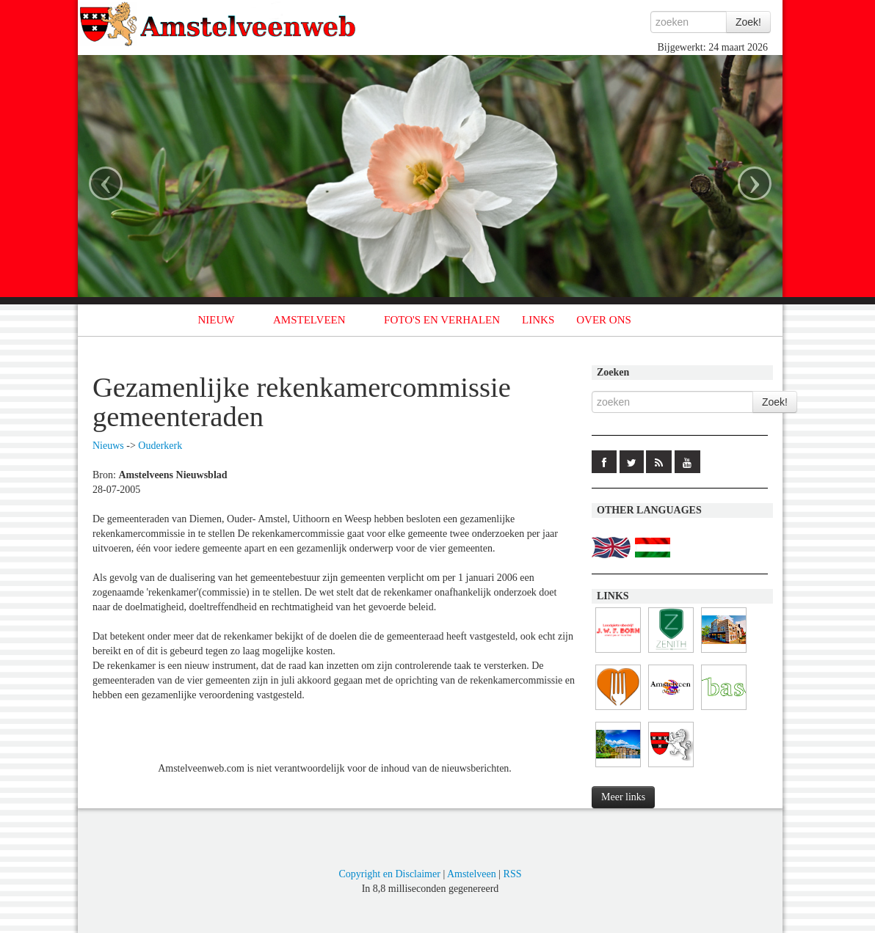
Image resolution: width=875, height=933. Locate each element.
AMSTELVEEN (309, 320)
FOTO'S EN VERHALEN (442, 320)
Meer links (623, 796)
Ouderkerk (160, 445)
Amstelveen (471, 873)
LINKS (538, 320)
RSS (513, 873)
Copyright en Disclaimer (389, 873)
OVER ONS (603, 320)
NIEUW (216, 320)
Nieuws (108, 445)
